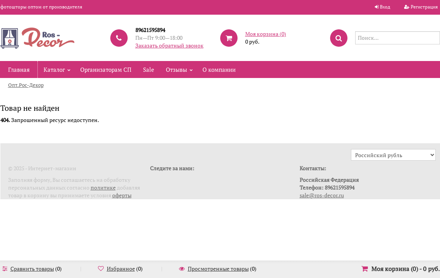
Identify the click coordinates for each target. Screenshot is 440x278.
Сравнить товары (32, 268)
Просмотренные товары (218, 268)
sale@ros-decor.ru (322, 195)
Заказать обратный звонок (169, 45)
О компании (219, 69)
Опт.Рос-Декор (26, 84)
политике (103, 187)
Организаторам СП (105, 69)
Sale (148, 69)
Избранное (121, 268)
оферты (121, 195)
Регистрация (424, 7)
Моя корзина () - (405, 268)
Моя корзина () (265, 33)
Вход (385, 7)
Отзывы (176, 69)
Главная (19, 69)
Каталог (54, 69)
